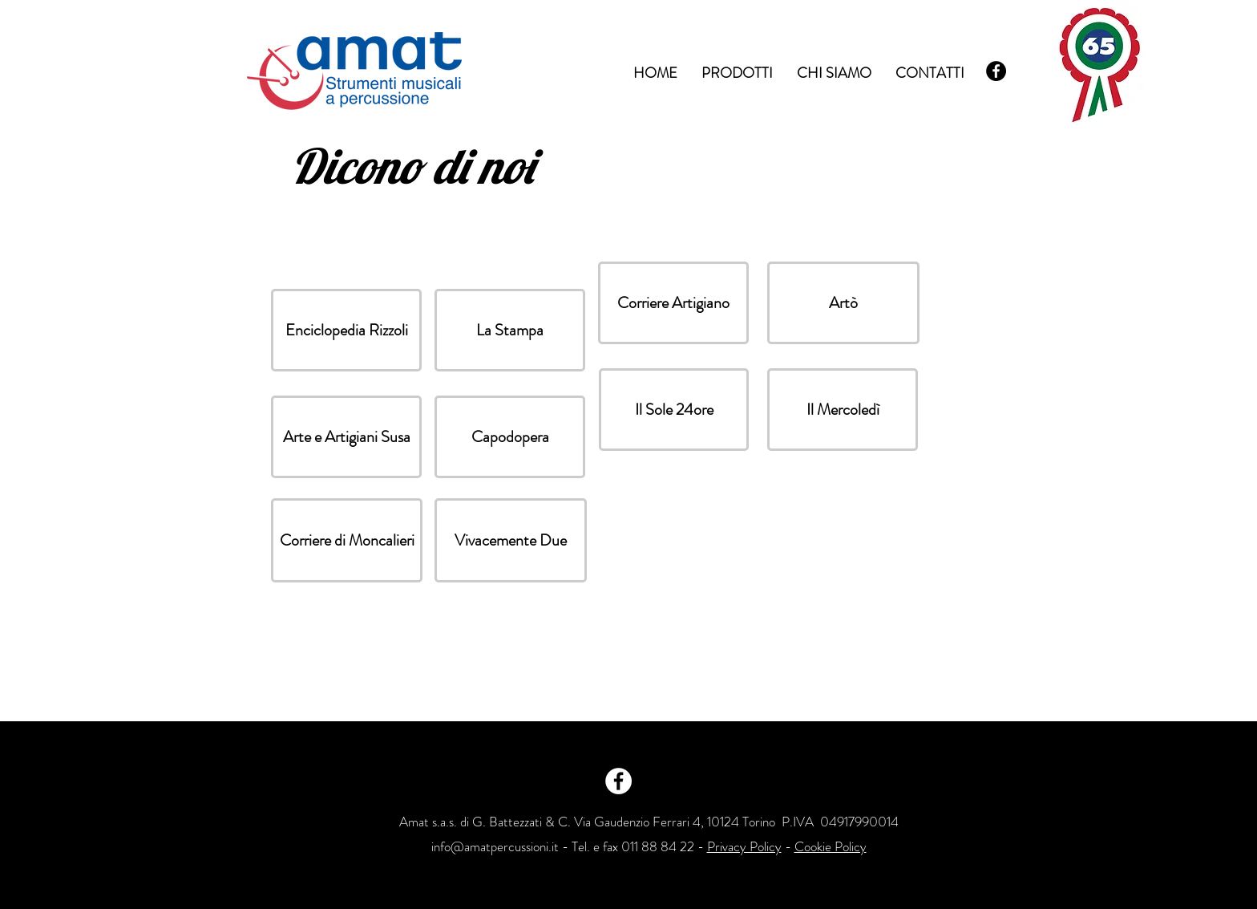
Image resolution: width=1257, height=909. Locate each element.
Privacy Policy (744, 846)
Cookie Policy (830, 846)
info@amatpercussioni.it (495, 846)
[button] (346, 330)
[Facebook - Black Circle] (996, 71)
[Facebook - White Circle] (618, 781)
